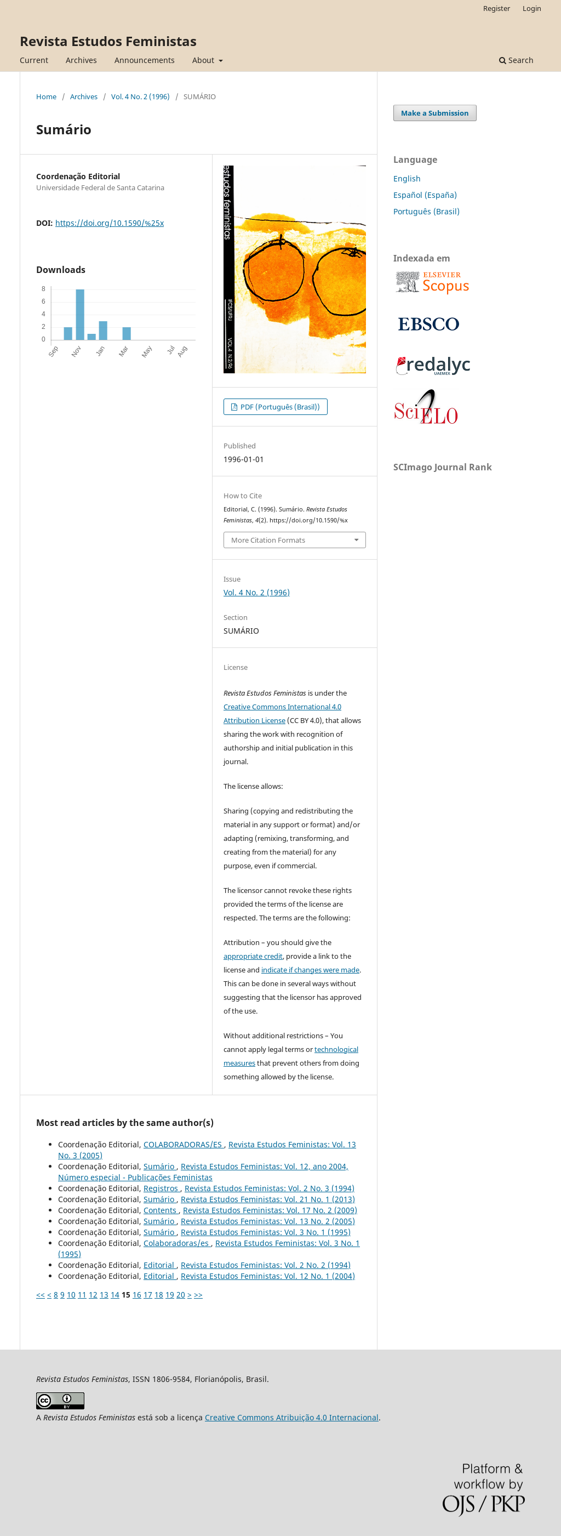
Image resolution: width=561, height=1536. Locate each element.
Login (532, 8)
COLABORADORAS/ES (184, 1144)
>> (198, 1294)
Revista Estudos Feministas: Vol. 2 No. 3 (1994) (269, 1188)
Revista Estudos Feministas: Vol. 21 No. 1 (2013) (268, 1199)
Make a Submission (435, 113)
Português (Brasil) (426, 211)
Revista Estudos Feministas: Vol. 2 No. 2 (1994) (266, 1265)
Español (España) (425, 195)
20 (180, 1294)
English (407, 178)
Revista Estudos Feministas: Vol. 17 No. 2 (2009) (270, 1210)
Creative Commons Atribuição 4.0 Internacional (292, 1417)
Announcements (145, 60)
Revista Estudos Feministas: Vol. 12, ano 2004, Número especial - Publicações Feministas (203, 1171)
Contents (161, 1210)
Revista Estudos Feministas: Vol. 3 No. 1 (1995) (266, 1232)
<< (40, 1294)
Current (34, 60)
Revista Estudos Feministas (108, 41)
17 (148, 1294)
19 (169, 1294)
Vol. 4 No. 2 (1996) (140, 96)
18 (158, 1294)
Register (496, 8)
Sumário (160, 1166)
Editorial (160, 1265)
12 (93, 1294)
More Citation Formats (268, 540)
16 (137, 1294)
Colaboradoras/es (177, 1243)
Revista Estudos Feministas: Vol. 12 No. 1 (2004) (268, 1276)
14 (115, 1294)
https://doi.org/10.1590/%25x (109, 223)
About (204, 60)
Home (46, 96)
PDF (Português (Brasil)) (279, 407)
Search (516, 60)
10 (71, 1294)
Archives (81, 60)
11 (82, 1294)
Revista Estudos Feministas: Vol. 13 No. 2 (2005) (268, 1221)
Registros (162, 1188)
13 (104, 1294)
